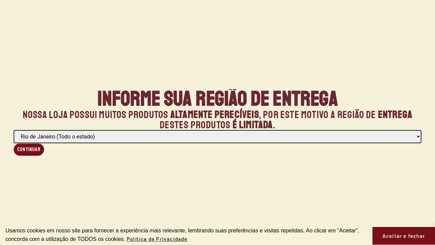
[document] (217, 122)
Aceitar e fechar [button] (403, 236)
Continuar (28, 149)
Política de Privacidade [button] (157, 239)
